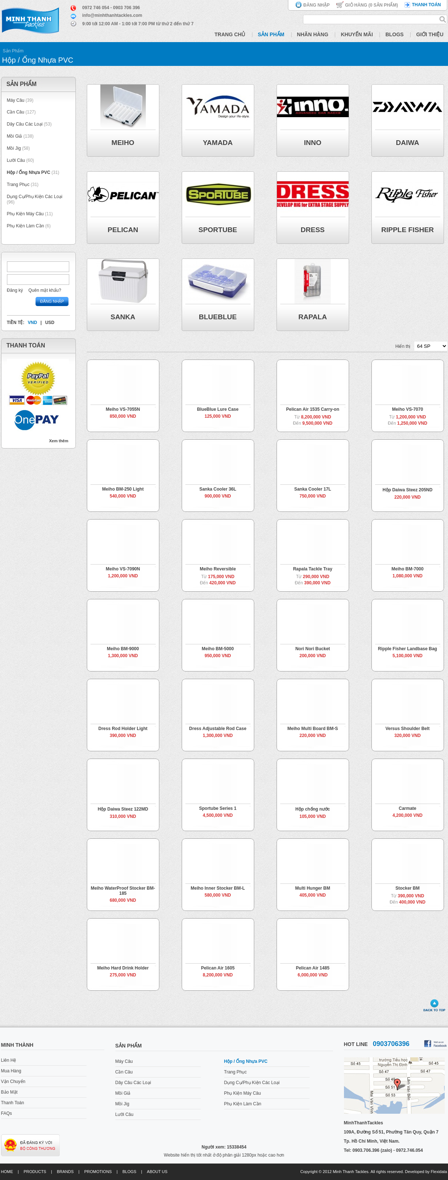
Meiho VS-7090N (123, 569)
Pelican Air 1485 (313, 968)
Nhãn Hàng (313, 34)
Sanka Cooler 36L (217, 489)
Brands (65, 1171)
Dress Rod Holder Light (122, 728)
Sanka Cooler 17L (312, 489)
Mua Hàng (11, 1070)
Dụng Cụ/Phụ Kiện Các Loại (35, 196)
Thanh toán (426, 4)
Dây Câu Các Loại (25, 124)
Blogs (394, 34)
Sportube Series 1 (217, 808)
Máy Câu (16, 100)
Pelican (123, 230)
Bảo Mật (9, 1092)
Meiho (122, 142)
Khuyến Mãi (357, 34)
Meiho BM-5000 (218, 648)
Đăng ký (15, 290)
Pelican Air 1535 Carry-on (312, 409)
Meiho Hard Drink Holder (123, 968)
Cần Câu (16, 112)
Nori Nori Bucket (312, 648)
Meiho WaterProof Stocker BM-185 (123, 891)
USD (49, 322)
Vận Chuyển (13, 1081)
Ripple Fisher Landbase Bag (407, 648)
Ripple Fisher (407, 230)
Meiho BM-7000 (407, 569)
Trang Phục (19, 184)
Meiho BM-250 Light (123, 489)
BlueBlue (218, 317)
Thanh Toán (12, 1102)
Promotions (98, 1171)
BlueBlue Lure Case (217, 409)
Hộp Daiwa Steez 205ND (407, 489)
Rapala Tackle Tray (312, 569)
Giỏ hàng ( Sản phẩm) (371, 5)
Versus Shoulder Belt (407, 728)
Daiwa (407, 142)
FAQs (6, 1113)
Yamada (218, 142)
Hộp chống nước (312, 809)
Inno (313, 142)
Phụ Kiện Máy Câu (25, 213)
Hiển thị (402, 346)
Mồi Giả (14, 136)
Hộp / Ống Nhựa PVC (29, 172)
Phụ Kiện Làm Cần (25, 225)
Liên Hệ (8, 1060)
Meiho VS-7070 (407, 409)
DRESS (313, 230)
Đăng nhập (316, 5)
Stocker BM (407, 888)
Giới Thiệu (429, 34)
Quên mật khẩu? (45, 290)
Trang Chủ (230, 34)
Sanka (123, 317)
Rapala (313, 317)
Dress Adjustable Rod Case (217, 728)
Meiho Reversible (218, 569)
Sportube (218, 230)
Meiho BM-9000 (123, 648)
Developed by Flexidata (426, 1171)
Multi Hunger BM (312, 888)
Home (7, 1171)
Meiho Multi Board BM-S (313, 728)
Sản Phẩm (271, 34)
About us (157, 1171)
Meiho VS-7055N (123, 409)
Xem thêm (59, 441)
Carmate (407, 808)
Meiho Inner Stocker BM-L (217, 888)
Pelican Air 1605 (218, 968)
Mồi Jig (14, 148)
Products (34, 1171)
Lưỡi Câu (16, 160)
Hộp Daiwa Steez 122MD (123, 809)
